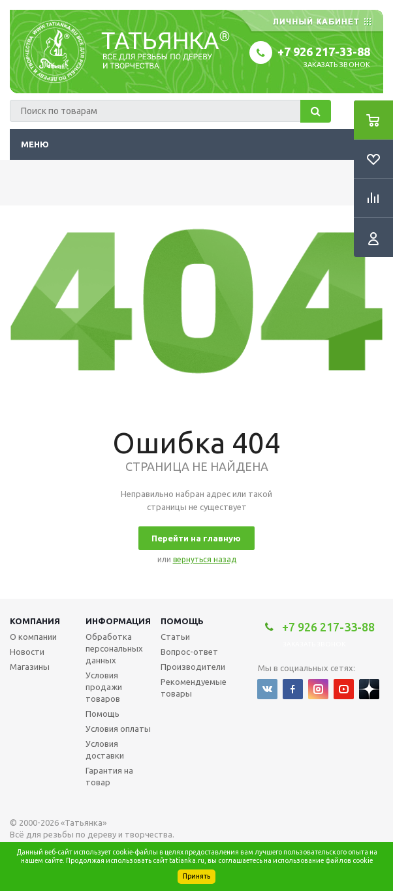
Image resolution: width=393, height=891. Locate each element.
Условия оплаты (118, 728)
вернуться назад (204, 559)
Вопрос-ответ (189, 651)
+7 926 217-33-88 (323, 51)
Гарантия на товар (109, 776)
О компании (33, 636)
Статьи (175, 636)
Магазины (30, 666)
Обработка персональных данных (114, 648)
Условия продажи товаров (104, 687)
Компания (35, 621)
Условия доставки (105, 749)
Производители (193, 666)
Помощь (182, 621)
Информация (118, 621)
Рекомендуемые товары (194, 687)
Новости (27, 651)
